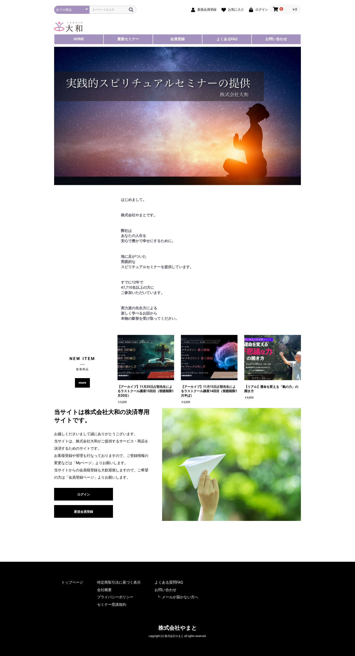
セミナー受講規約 (111, 604)
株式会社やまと (177, 628)
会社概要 (104, 590)
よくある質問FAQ (169, 582)
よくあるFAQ (226, 39)
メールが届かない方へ (180, 597)
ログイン (83, 494)
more (82, 382)
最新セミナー (128, 39)
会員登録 (177, 39)
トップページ (72, 582)
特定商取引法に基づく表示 (119, 582)
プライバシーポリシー (115, 597)
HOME (79, 39)
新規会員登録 (83, 511)
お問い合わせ (276, 39)
